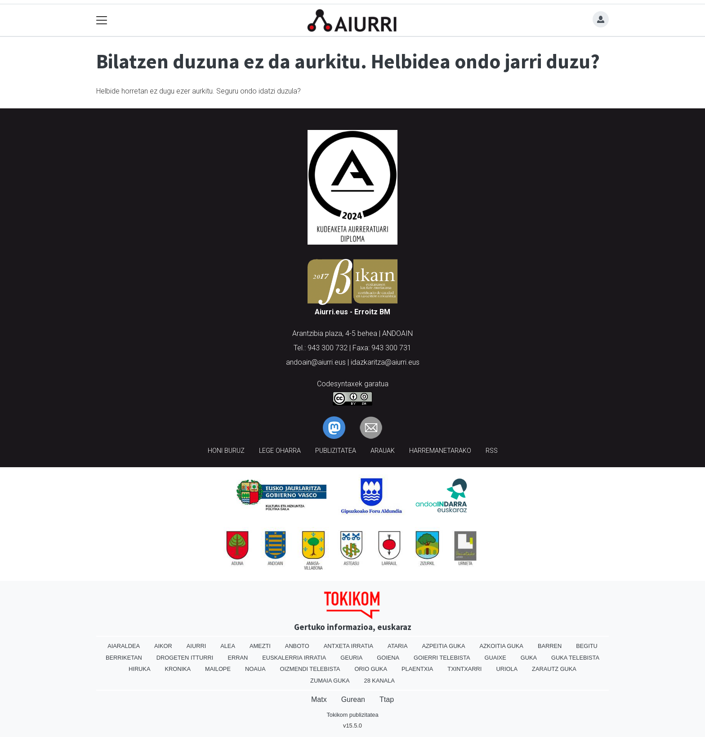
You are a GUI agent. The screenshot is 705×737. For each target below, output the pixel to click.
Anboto (297, 646)
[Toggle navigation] (102, 20)
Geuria (351, 657)
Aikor (163, 646)
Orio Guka (370, 669)
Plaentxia (417, 669)
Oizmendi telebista (310, 669)
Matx (319, 699)
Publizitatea (335, 451)
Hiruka (139, 669)
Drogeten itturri (185, 657)
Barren (550, 646)
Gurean (353, 699)
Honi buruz (226, 451)
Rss (492, 451)
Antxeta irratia (348, 646)
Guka (529, 657)
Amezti (260, 646)
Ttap (386, 699)
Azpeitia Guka (443, 646)
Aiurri (196, 646)
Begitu (587, 646)
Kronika (178, 669)
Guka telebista (575, 657)
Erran (238, 657)
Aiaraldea (123, 646)
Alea (227, 646)
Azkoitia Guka (501, 646)
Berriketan (124, 657)
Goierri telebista (442, 657)
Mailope (218, 669)
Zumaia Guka (329, 680)
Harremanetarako (440, 451)
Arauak (382, 451)
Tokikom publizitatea (352, 714)
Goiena (388, 657)
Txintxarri (464, 669)
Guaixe (495, 657)
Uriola (507, 669)
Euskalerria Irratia (294, 657)
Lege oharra (280, 451)
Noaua (255, 669)
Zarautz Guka (554, 669)
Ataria (397, 646)
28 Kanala (379, 680)
